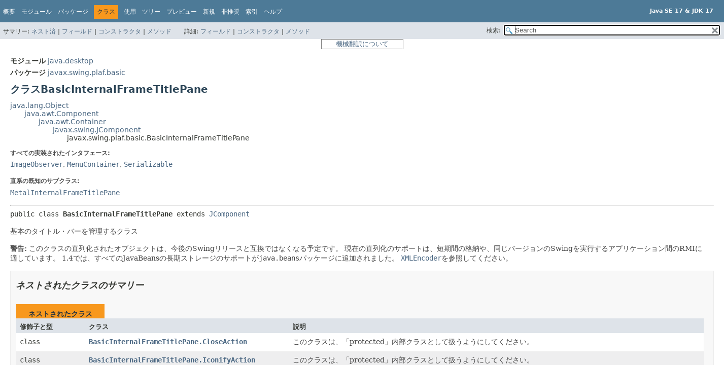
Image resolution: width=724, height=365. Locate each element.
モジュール (36, 11)
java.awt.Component (61, 114)
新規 (209, 11)
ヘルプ (273, 11)
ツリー (151, 11)
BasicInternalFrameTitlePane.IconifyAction (172, 360)
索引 (252, 11)
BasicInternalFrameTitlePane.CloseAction (168, 342)
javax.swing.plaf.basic (86, 72)
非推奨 (230, 11)
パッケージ (73, 11)
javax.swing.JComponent (97, 130)
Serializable (148, 164)
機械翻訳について (362, 44)
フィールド (77, 31)
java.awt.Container (72, 122)
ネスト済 (43, 31)
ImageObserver (36, 164)
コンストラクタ (119, 31)
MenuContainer (93, 164)
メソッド (159, 31)
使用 (130, 11)
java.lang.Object (39, 105)
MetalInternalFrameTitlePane (65, 193)
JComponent (229, 214)
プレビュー (181, 11)
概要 (9, 11)
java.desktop (70, 61)
